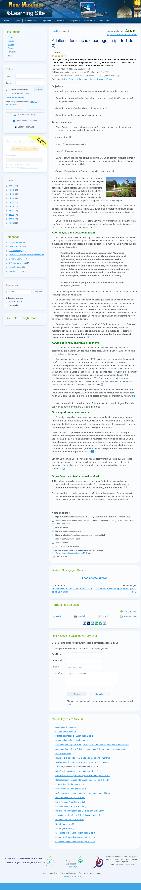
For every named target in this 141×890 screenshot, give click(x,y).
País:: (55, 666)
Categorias (74, 21)
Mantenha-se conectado (17, 90)
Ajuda (17, 21)
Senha (8, 83)
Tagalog (11, 41)
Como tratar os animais (65, 731)
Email (8, 76)
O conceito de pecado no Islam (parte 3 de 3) (75, 842)
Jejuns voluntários (63, 753)
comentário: (58, 673)
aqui (69, 704)
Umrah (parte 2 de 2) (64, 828)
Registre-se (46, 21)
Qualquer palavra (14, 301)
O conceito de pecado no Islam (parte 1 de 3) (75, 833)
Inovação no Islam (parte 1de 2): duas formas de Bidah (79, 811)
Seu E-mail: (58, 660)
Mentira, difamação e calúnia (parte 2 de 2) (74, 740)
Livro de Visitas (105, 21)
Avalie (57, 616)
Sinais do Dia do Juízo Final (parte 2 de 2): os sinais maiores (82, 762)
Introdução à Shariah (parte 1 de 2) (70, 784)
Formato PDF (128, 616)
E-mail (103, 616)
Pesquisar (89, 21)
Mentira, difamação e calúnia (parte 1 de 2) (74, 736)
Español (11, 45)
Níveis (60, 21)
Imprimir (79, 616)
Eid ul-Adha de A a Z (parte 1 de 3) (70, 797)
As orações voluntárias (65, 727)
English (10, 37)
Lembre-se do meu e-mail (17, 93)
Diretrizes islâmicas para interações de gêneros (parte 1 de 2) (82, 775)
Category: (56, 79)
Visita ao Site (30, 21)
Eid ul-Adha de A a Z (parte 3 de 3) (70, 806)
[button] (7, 186)
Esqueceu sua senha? (15, 97)
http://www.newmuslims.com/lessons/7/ (68, 553)
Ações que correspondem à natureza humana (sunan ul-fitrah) (82, 793)
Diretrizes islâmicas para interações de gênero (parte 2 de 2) (82, 780)
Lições (64, 79)
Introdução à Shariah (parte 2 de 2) (70, 789)
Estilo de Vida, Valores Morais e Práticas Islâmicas (91, 79)
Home (6, 21)
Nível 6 (55, 31)
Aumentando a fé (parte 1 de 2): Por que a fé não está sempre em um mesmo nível (92, 745)
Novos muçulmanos (26, 10)
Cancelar (99, 694)
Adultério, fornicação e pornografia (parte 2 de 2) (76, 771)
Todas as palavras (14, 298)
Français (11, 48)
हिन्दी (9, 56)
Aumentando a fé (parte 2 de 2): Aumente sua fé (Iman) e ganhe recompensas (90, 749)
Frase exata (12, 305)
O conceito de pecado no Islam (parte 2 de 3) (75, 837)
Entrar (39, 89)
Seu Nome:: (58, 654)
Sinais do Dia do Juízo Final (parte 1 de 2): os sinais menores (82, 758)
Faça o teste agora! (94, 577)
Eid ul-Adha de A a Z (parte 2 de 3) (70, 802)
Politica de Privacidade (72, 876)
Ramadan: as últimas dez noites (69, 819)
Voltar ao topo (128, 611)
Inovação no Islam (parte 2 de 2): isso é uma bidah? (78, 815)
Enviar (77, 694)
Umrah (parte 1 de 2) (64, 824)
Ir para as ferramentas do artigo (122, 34)
